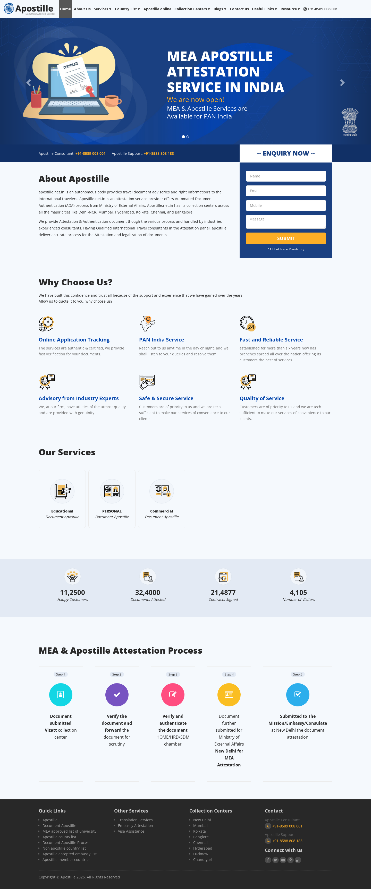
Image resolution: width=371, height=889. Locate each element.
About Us (82, 8)
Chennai (200, 842)
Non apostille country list (64, 848)
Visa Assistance (131, 831)
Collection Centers (192, 8)
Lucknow (200, 853)
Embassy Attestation (135, 825)
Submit (286, 238)
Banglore (201, 836)
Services (103, 8)
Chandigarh (203, 859)
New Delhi (202, 819)
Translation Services (135, 819)
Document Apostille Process (66, 842)
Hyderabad (202, 848)
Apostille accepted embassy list (70, 853)
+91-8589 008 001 (283, 826)
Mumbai (200, 825)
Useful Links (264, 8)
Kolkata (199, 831)
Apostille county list (59, 836)
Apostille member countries (66, 859)
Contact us (239, 8)
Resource (290, 8)
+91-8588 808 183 (283, 840)
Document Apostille (59, 825)
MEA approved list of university (69, 831)
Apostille (50, 819)
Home (65, 8)
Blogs (220, 8)
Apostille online (157, 8)
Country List (127, 8)
